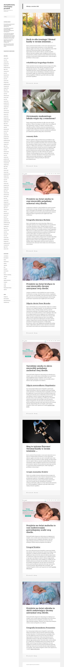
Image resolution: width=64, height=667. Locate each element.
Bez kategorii (6, 257)
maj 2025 (5, 73)
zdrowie (5, 289)
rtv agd (5, 278)
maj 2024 (5, 93)
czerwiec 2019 (6, 177)
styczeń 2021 (6, 157)
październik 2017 (7, 204)
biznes (5, 259)
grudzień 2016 (6, 220)
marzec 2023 (6, 114)
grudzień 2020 (6, 159)
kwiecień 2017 (6, 213)
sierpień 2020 (6, 164)
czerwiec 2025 (6, 71)
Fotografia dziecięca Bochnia (38, 220)
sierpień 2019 (6, 175)
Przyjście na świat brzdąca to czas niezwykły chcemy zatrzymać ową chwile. (40, 286)
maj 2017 (5, 211)
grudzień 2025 (6, 63)
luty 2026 (5, 60)
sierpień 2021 (6, 144)
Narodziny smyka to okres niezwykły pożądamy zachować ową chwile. (39, 368)
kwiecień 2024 (6, 95)
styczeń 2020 (6, 172)
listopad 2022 (6, 118)
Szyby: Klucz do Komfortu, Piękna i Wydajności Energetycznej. (8, 41)
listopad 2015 (6, 241)
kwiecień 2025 (6, 75)
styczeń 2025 (6, 80)
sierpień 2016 (6, 226)
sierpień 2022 (6, 121)
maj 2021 (5, 149)
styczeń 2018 (6, 200)
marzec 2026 (6, 58)
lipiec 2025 (6, 69)
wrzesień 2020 (6, 162)
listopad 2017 (6, 202)
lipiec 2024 (6, 89)
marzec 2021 (6, 153)
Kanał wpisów (6, 298)
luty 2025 (5, 78)
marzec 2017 (6, 215)
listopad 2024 (6, 82)
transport (5, 282)
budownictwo (6, 261)
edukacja (5, 265)
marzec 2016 (6, 233)
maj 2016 (5, 232)
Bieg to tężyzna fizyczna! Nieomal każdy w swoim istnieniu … (38, 448)
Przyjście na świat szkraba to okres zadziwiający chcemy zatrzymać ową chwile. (40, 610)
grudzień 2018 (6, 185)
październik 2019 (7, 174)
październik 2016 (7, 222)
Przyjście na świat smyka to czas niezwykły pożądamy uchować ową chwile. (39, 201)
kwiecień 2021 (6, 151)
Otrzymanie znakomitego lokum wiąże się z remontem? (41, 117)
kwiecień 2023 (6, 112)
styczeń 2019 (6, 183)
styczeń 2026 (6, 61)
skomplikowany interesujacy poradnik (9, 6)
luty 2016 (5, 235)
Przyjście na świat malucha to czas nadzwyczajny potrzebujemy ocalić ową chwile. (41, 528)
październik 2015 (7, 243)
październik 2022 (7, 119)
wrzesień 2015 (6, 245)
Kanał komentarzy (7, 300)
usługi (5, 285)
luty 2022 (5, 133)
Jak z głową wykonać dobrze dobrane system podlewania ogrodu (9, 45)
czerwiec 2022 (6, 125)
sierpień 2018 (6, 189)
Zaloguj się (6, 296)
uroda (5, 284)
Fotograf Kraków (33, 547)
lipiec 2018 (6, 190)
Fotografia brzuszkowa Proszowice (40, 628)
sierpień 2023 (6, 106)
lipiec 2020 (6, 166)
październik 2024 (7, 84)
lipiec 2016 (6, 228)
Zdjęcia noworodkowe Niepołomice (40, 385)
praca (5, 272)
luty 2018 (5, 198)
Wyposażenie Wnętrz (7, 287)
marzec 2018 (6, 196)
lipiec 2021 (6, 146)
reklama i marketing (7, 274)
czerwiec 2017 (6, 209)
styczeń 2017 (6, 218)
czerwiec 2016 (6, 230)
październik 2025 (7, 67)
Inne (4, 267)
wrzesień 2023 (6, 104)
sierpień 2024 (6, 88)
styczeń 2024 (6, 101)
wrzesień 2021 (6, 142)
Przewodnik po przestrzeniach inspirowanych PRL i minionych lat (9, 25)
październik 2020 (7, 161)
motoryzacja (6, 270)
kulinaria (5, 269)
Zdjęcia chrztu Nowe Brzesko (38, 303)
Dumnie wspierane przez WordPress (32, 664)
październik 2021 (7, 140)
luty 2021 (5, 155)
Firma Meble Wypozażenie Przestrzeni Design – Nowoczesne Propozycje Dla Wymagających (9, 30)
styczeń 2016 (6, 237)
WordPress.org (6, 302)
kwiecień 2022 (6, 129)
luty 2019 (5, 181)
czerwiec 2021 (6, 147)
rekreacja (5, 276)
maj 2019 (5, 179)
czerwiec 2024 (6, 91)
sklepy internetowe (7, 280)
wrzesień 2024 (6, 86)
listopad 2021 (6, 138)
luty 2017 (5, 217)
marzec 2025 (6, 76)
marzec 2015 (6, 248)
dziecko (5, 263)
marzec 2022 (6, 131)
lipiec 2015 (6, 247)
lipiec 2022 (6, 123)
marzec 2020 (6, 170)
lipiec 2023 (6, 108)
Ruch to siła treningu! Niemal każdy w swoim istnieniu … (40, 40)
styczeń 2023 (6, 116)
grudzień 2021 (6, 136)
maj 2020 (5, 168)
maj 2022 (5, 127)
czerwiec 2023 (6, 110)
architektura (6, 256)
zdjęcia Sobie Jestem (35, 649)
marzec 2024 (6, 97)
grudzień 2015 (6, 239)
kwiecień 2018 (6, 194)
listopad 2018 (6, 187)
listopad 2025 (6, 65)
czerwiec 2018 (6, 192)
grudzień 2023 (6, 103)
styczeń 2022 (6, 134)
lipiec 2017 (6, 207)
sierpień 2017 (6, 205)
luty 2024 (5, 99)
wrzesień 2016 (6, 224)
